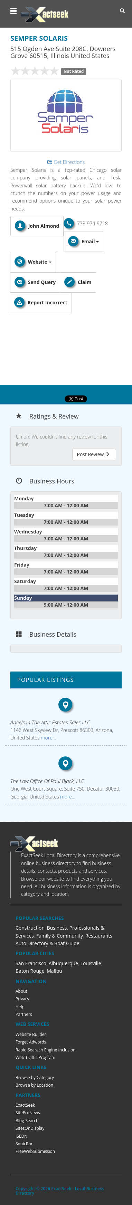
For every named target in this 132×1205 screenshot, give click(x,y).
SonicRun (25, 1144)
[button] (14, 11)
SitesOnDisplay (30, 1128)
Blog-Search (27, 1121)
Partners (24, 1014)
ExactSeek (25, 1105)
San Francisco (31, 963)
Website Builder (31, 1034)
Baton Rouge (30, 971)
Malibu (54, 971)
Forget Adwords (31, 1042)
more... (47, 737)
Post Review (93, 454)
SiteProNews (28, 1113)
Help (20, 1007)
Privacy (22, 999)
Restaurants (98, 935)
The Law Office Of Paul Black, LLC (47, 780)
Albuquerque (63, 963)
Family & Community (59, 935)
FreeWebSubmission (35, 1151)
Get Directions (66, 162)
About (21, 991)
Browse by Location (34, 1085)
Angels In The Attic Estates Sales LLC (50, 722)
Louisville (91, 963)
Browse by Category (35, 1077)
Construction (30, 927)
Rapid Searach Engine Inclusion (46, 1050)
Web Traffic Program (35, 1057)
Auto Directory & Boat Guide (47, 943)
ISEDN (21, 1136)
